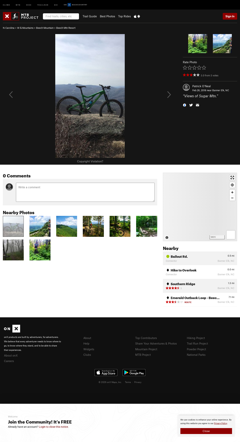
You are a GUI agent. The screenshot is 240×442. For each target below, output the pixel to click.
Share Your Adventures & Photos (156, 343)
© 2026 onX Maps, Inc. (110, 382)
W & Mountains (25, 27)
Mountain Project (146, 349)
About (87, 338)
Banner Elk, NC (220, 90)
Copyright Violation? (90, 161)
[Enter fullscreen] (232, 177)
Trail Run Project (197, 343)
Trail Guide (90, 16)
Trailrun (42, 4)
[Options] (231, 235)
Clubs (87, 354)
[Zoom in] (232, 192)
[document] (206, 426)
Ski (56, 4)
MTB (18, 4)
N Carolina (8, 27)
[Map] (200, 207)
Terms (128, 382)
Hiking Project (196, 338)
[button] (184, 105)
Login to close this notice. (54, 426)
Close (206, 431)
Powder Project (196, 349)
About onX (11, 355)
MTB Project (143, 354)
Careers (9, 361)
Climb (6, 4)
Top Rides (124, 16)
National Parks (196, 354)
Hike (29, 4)
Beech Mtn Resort (65, 27)
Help (86, 343)
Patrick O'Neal (201, 86)
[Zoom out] (232, 198)
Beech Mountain (45, 27)
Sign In (229, 16)
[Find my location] (232, 185)
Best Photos (107, 16)
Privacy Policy (220, 423)
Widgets (88, 349)
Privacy (137, 382)
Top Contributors (146, 338)
